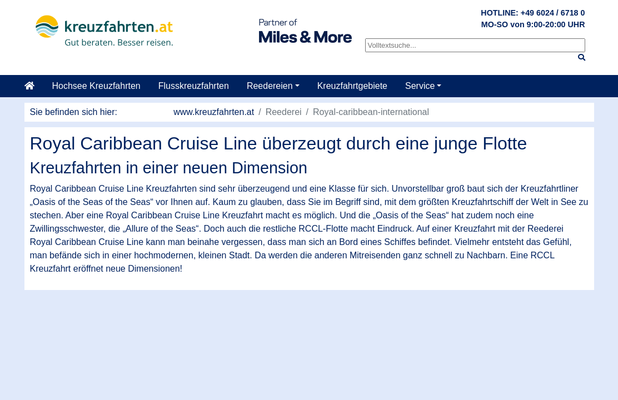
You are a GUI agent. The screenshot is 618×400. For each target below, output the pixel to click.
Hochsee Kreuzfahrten (96, 86)
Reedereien (270, 86)
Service (420, 86)
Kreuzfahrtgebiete (352, 86)
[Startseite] (33, 86)
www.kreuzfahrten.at (213, 112)
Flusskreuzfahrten (193, 86)
